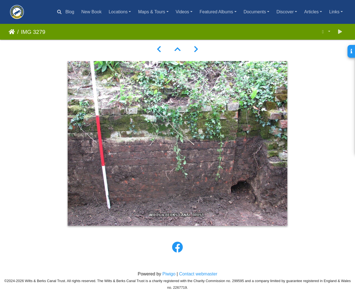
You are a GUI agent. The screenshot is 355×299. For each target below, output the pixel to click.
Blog (69, 11)
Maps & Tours (151, 11)
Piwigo (168, 274)
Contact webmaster (198, 274)
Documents (255, 11)
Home (12, 32)
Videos (182, 11)
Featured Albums (216, 11)
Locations (118, 11)
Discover (285, 11)
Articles (311, 11)
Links (334, 11)
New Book (91, 11)
